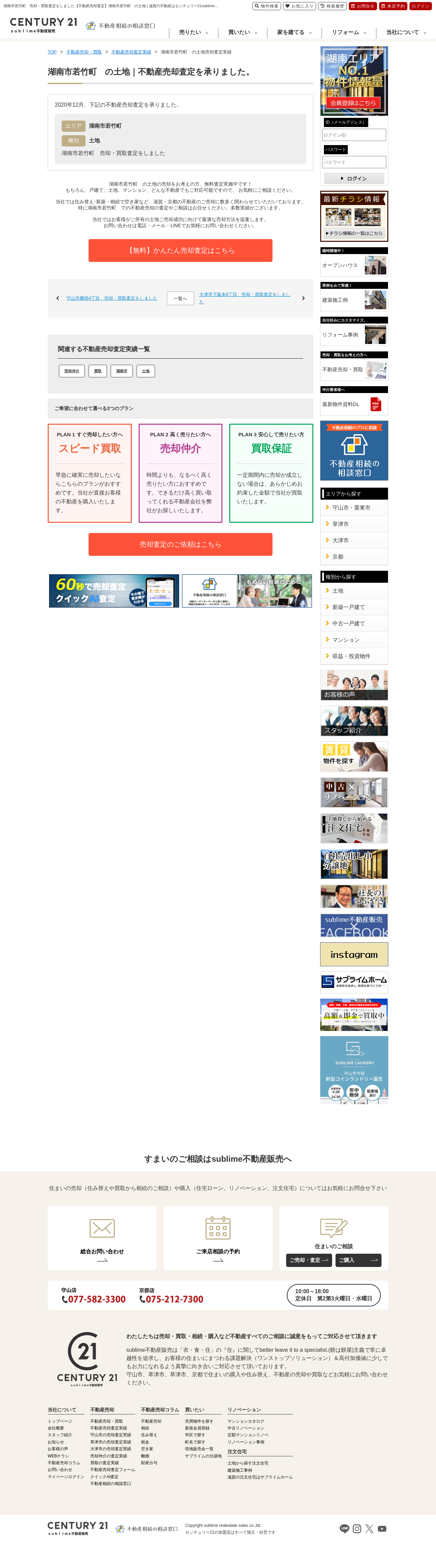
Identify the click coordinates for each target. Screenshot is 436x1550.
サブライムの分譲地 (203, 1456)
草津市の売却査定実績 (110, 1442)
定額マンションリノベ (248, 1434)
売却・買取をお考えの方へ (344, 355)
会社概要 (56, 1428)
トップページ (60, 1421)
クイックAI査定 (104, 1476)
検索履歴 (332, 6)
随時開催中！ (333, 251)
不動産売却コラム (64, 1462)
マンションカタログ (246, 1421)
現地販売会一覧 (199, 1448)
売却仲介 (71, 371)
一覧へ (180, 298)
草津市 (340, 524)
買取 (98, 371)
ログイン (421, 6)
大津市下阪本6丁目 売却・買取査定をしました (244, 298)
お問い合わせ (60, 1469)
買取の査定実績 (104, 1462)
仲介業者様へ (333, 390)
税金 (145, 1442)
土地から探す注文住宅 (248, 1463)
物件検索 (267, 6)
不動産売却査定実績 (108, 1428)
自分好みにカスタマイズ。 (344, 320)
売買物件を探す (199, 1421)
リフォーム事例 (340, 335)
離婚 (145, 1456)
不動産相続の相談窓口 (110, 1483)
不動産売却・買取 (342, 369)
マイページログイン (66, 1476)
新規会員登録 (197, 1428)
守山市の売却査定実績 (110, 1434)
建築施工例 (335, 300)
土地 (146, 371)
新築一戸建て (348, 607)
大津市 (340, 540)
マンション (346, 640)
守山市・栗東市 (351, 508)
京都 (337, 557)
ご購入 (346, 1260)
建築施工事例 (240, 1470)
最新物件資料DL (340, 404)
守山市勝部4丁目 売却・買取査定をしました (111, 298)
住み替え (149, 1434)
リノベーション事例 (246, 1442)
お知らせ (56, 1442)
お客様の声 (58, 1448)
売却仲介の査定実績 (108, 1456)
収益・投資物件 (351, 656)
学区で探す (195, 1434)
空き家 (147, 1448)
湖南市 (121, 371)
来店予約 (393, 6)
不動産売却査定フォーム (112, 1469)
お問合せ (363, 6)
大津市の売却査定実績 (110, 1448)
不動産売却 (151, 1421)
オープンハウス (340, 265)
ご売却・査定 (305, 1260)
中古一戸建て (348, 623)
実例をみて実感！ (337, 285)
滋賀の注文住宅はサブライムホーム (260, 1477)
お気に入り (299, 6)
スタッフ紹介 (60, 1434)
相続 (145, 1428)
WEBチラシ (58, 1456)
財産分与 (149, 1462)
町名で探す (195, 1442)
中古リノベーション (246, 1428)
